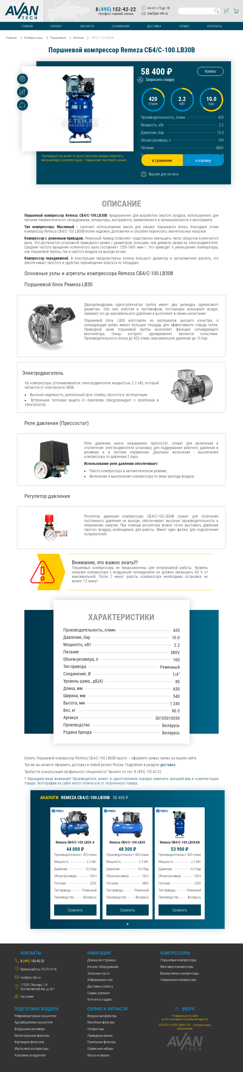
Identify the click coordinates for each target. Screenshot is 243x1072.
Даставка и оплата (100, 986)
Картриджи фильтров (29, 1042)
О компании (120, 26)
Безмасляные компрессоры (179, 973)
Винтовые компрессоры (176, 967)
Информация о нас (100, 980)
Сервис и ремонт (98, 993)
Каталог (56, 26)
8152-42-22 (116, 9)
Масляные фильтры (101, 1022)
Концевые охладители (30, 1055)
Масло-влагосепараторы (31, 1049)
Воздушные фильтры (102, 1016)
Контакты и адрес (99, 999)
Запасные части (98, 973)
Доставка (154, 26)
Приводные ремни (99, 1036)
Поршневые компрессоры (178, 960)
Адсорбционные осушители (34, 1022)
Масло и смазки (98, 1055)
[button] (127, 924)
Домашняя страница (101, 960)
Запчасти (87, 26)
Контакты (214, 26)
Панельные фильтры (101, 1042)
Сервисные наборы (100, 1049)
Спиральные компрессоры (178, 980)
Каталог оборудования (102, 967)
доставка (167, 765)
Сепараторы (95, 1029)
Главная (27, 26)
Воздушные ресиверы (30, 1029)
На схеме (27, 997)
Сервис (184, 26)
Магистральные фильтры (32, 1036)
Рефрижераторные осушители (35, 1016)
